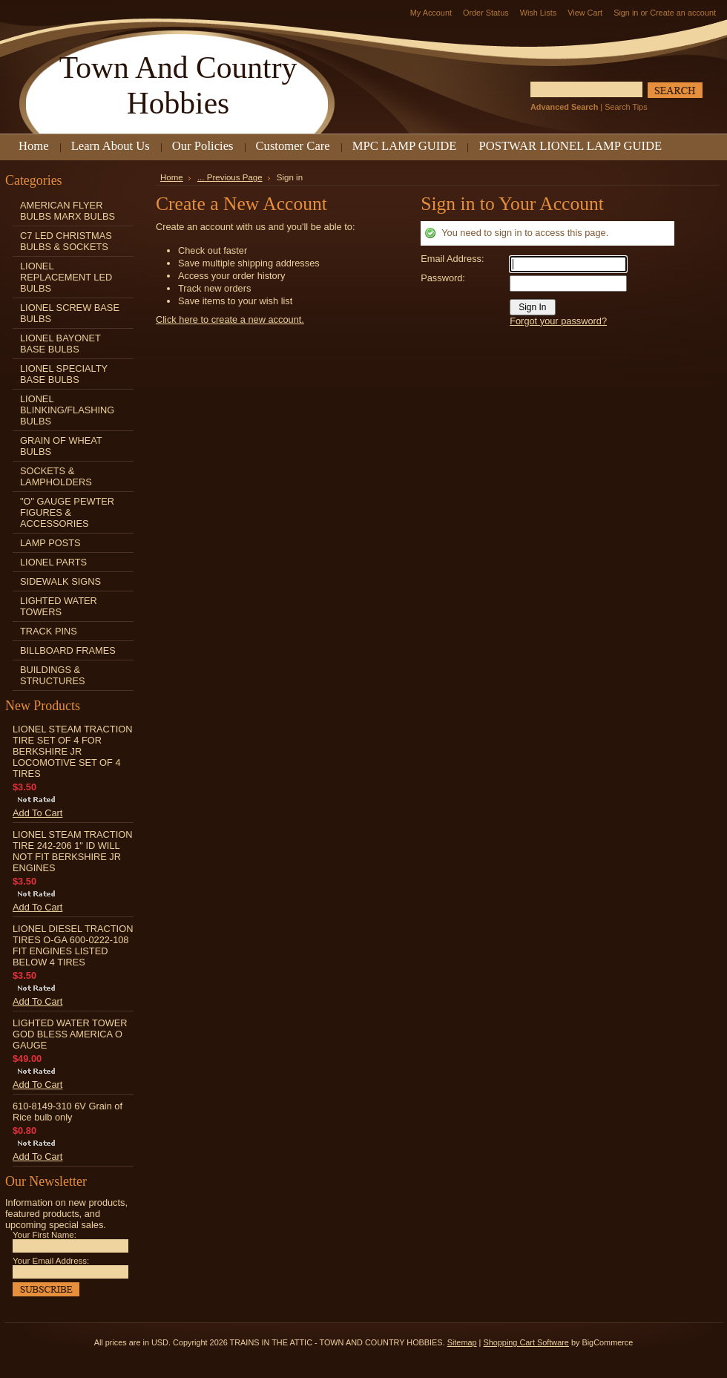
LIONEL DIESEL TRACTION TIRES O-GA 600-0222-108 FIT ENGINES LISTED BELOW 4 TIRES (73, 945)
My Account (431, 12)
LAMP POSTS (50, 542)
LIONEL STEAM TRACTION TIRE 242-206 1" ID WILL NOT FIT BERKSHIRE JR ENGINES (72, 851)
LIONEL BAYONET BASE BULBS (60, 343)
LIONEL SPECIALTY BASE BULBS (64, 374)
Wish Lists (538, 12)
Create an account (683, 12)
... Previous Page (230, 177)
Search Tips (626, 106)
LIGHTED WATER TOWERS (58, 606)
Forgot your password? (558, 321)
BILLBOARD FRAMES (68, 650)
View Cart (585, 12)
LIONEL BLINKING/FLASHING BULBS (67, 410)
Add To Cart (37, 812)
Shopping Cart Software (525, 1342)
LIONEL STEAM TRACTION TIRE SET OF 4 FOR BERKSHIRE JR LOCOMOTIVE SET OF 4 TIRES (72, 751)
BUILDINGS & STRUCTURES (52, 675)
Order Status (486, 12)
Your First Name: (44, 1234)
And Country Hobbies (178, 85)
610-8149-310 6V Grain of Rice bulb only (67, 1111)
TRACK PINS (48, 631)
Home (171, 177)
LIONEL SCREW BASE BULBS (69, 313)
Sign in (625, 12)
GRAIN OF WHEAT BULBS (61, 446)
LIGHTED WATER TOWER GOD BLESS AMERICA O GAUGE (70, 1034)
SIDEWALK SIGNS (60, 581)
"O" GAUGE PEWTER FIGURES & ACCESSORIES (67, 512)
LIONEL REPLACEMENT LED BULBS (66, 277)
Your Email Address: (51, 1260)
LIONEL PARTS (53, 562)
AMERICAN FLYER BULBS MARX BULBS (67, 211)
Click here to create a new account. (230, 319)
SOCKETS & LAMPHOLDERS (56, 476)
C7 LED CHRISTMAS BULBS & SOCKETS (66, 241)
